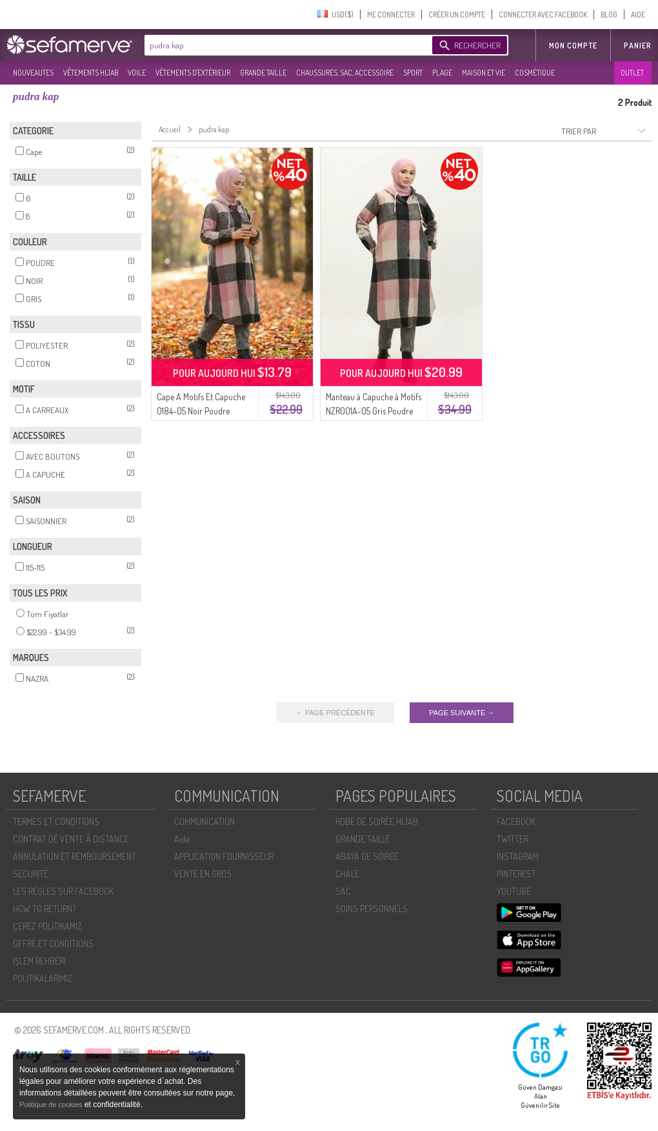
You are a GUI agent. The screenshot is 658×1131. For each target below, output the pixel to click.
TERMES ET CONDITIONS (56, 821)
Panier (638, 45)
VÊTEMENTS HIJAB (90, 72)
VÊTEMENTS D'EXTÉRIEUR (192, 72)
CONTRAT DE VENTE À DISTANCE (71, 838)
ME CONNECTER (391, 14)
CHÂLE (347, 873)
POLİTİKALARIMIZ (42, 978)
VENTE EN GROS (203, 873)
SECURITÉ (30, 873)
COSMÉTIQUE (535, 72)
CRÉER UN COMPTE (456, 14)
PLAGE (442, 72)
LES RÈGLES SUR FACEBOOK (63, 891)
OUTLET (632, 72)
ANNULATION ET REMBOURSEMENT (74, 856)
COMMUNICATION (204, 821)
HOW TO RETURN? (44, 908)
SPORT (413, 72)
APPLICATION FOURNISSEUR (224, 856)
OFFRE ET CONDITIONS (53, 943)
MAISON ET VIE (483, 72)
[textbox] (285, 45)
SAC (343, 891)
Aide (182, 838)
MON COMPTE (573, 45)
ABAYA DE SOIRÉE (367, 856)
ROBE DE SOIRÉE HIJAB (376, 821)
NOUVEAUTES (33, 72)
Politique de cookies (52, 1104)
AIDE (638, 14)
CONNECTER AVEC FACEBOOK (543, 14)
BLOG (609, 14)
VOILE (137, 72)
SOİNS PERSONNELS (371, 908)
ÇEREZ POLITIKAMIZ (47, 926)
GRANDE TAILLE (263, 72)
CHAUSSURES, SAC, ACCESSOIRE (345, 72)
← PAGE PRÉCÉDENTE (335, 713)
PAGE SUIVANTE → (461, 713)
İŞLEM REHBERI (39, 960)
